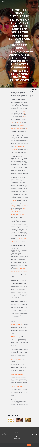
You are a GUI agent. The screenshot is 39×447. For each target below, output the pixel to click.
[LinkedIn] (34, 95)
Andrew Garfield (14, 147)
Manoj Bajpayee (17, 120)
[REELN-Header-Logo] (4, 0)
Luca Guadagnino (22, 144)
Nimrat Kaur (19, 122)
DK (24, 111)
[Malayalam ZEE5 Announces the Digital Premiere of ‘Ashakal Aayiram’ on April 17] (28, 418)
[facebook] (30, 434)
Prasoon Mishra (24, 205)
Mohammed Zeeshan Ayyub (17, 212)
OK (28, 445)
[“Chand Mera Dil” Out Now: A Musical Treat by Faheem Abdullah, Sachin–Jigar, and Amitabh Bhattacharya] (19, 418)
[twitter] (32, 434)
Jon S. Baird (24, 267)
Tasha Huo (24, 168)
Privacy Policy (17, 438)
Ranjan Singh (13, 200)
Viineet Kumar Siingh (20, 214)
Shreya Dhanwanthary (18, 128)
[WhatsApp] (36, 95)
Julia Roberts (17, 146)
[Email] (30, 97)
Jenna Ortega (20, 238)
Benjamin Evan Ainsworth (20, 270)
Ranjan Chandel (14, 206)
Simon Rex (20, 271)
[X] (32, 95)
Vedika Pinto (13, 211)
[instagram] (34, 434)
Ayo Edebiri (22, 146)
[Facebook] (30, 95)
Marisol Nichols (20, 239)
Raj (21, 111)
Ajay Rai (21, 199)
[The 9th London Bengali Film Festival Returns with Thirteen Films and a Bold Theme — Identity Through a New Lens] (11, 418)
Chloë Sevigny (14, 149)
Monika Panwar (20, 211)
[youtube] (36, 434)
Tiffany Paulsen (14, 236)
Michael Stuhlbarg (22, 147)
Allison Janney (19, 268)
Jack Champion (14, 271)
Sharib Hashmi (23, 125)
